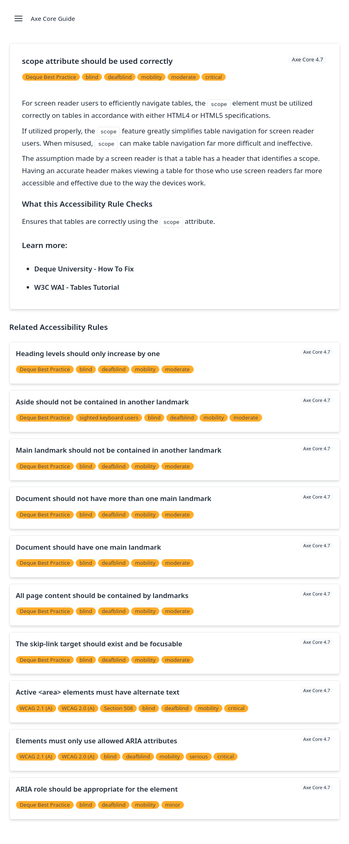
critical (213, 77)
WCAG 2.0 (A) (78, 708)
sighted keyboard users (108, 417)
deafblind (119, 77)
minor (172, 804)
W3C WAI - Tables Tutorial (76, 287)
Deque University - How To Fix (84, 268)
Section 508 (118, 708)
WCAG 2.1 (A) (36, 708)
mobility (151, 77)
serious (199, 756)
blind (92, 77)
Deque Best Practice (51, 77)
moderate (183, 77)
